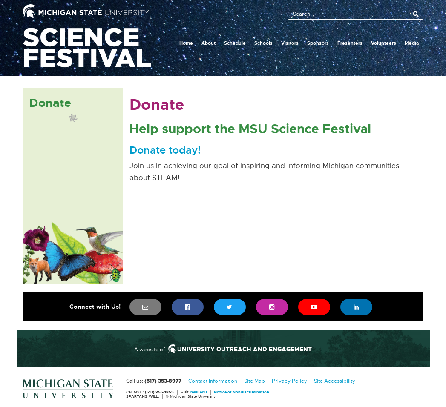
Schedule (235, 43)
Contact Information (212, 381)
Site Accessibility (334, 381)
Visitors (290, 43)
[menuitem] (145, 307)
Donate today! (165, 151)
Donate (50, 102)
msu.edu (198, 393)
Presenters (350, 43)
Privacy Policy (289, 381)
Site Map (254, 381)
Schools (263, 43)
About (208, 43)
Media (412, 43)
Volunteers (383, 43)
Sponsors (318, 43)
